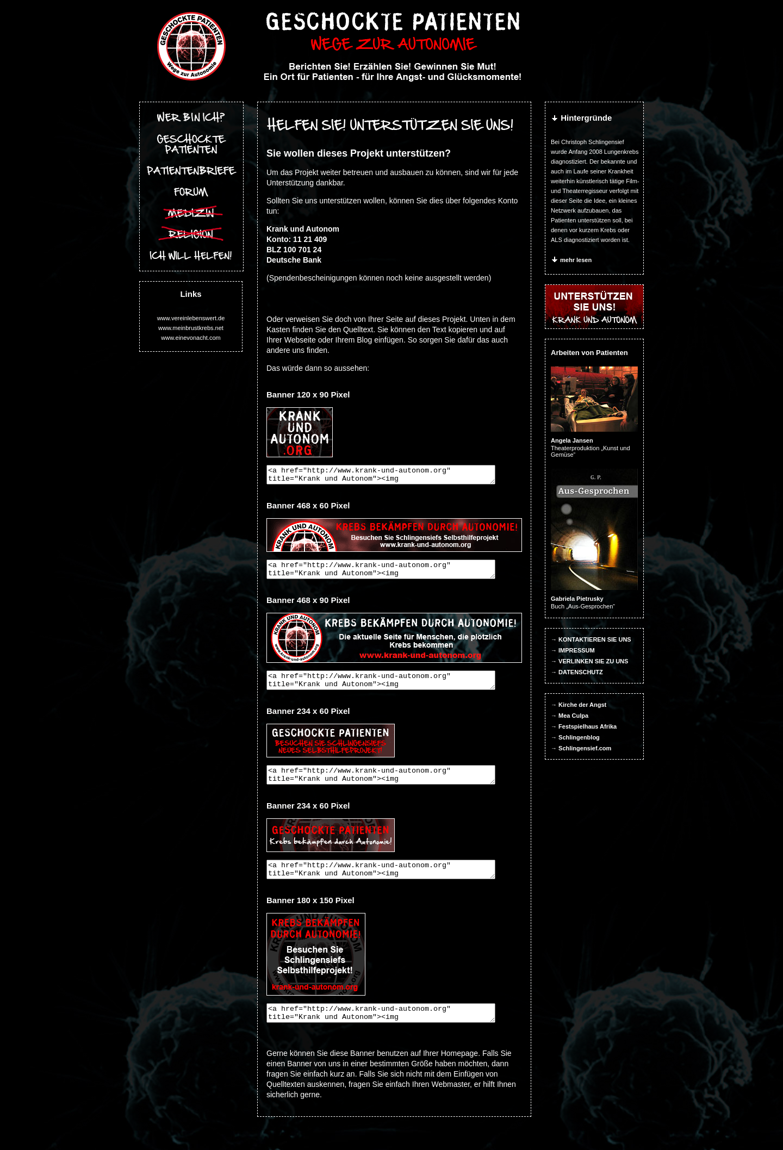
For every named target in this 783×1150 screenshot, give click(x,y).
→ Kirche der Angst (579, 704)
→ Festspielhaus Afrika (584, 726)
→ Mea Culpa (570, 715)
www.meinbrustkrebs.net (190, 328)
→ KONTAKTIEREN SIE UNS (591, 639)
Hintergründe (581, 117)
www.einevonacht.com (190, 337)
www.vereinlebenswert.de (191, 318)
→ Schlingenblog (575, 737)
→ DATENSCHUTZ (577, 672)
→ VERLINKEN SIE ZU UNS (590, 661)
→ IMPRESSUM (573, 650)
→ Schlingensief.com (581, 748)
